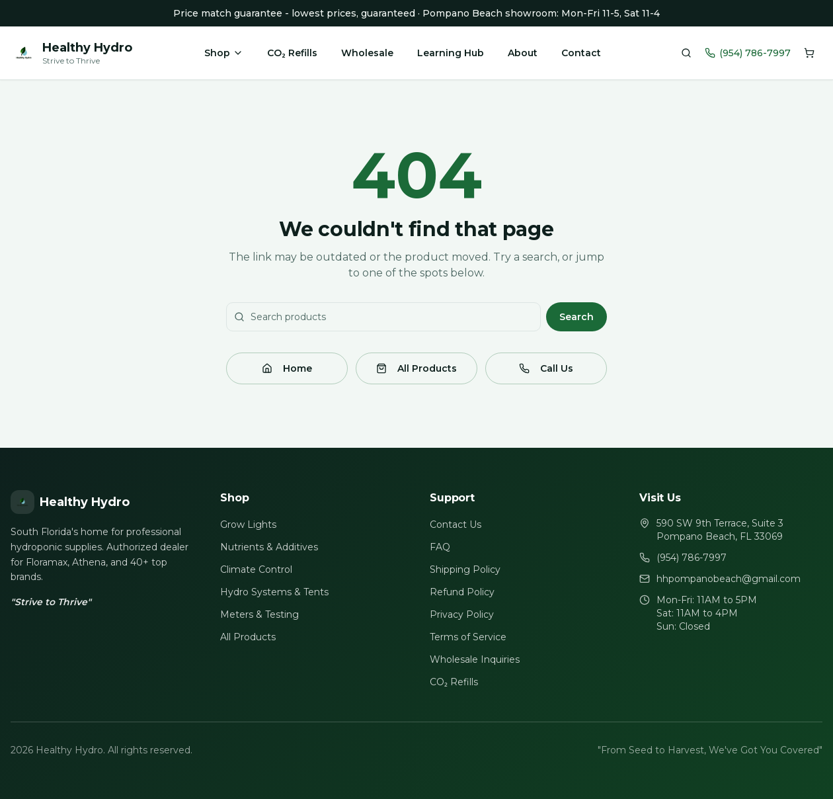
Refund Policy (462, 592)
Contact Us (455, 524)
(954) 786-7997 (748, 53)
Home (287, 368)
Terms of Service (468, 637)
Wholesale (367, 53)
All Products (416, 368)
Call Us (546, 368)
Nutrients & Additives (269, 547)
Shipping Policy (465, 569)
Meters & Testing (259, 614)
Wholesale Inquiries (475, 659)
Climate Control (256, 569)
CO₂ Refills (292, 53)
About (522, 53)
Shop (223, 53)
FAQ (440, 547)
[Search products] (686, 53)
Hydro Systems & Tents (274, 592)
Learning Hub (450, 53)
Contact (581, 53)
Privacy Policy (462, 614)
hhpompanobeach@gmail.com (728, 579)
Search (576, 317)
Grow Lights (248, 524)
